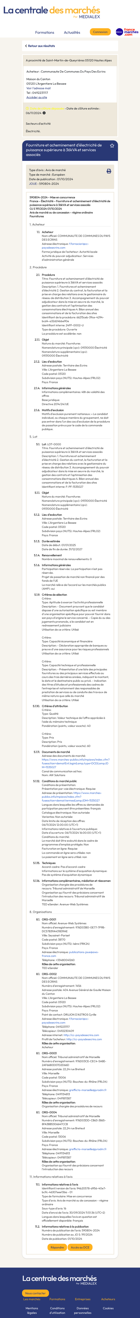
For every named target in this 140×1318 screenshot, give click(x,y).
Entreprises (82, 1299)
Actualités (72, 32)
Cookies (108, 1308)
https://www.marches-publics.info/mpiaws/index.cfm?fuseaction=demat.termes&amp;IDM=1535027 (72, 796)
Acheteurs (108, 1299)
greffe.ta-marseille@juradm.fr (88, 1090)
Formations (44, 32)
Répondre (57, 1247)
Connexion (100, 32)
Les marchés (31, 1299)
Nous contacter (35, 1293)
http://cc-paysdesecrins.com (81, 1035)
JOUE (33, 183)
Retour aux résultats (41, 46)
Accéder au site (36, 97)
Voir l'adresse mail (38, 88)
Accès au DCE (80, 1247)
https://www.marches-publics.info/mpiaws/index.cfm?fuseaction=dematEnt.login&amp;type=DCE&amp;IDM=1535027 (76, 763)
